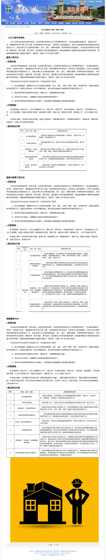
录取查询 (47, 23)
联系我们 (100, 1)
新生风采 (75, 1)
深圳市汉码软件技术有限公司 (68, 551)
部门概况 (12, 23)
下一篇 (56, 545)
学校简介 (91, 1)
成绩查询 (61, 23)
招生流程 (83, 1)
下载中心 (40, 23)
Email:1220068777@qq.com (63, 553)
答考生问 (74, 23)
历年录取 (54, 23)
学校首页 (88, 23)
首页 (7, 23)
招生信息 (19, 23)
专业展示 (26, 23)
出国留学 (67, 23)
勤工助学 (81, 23)
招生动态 (33, 23)
